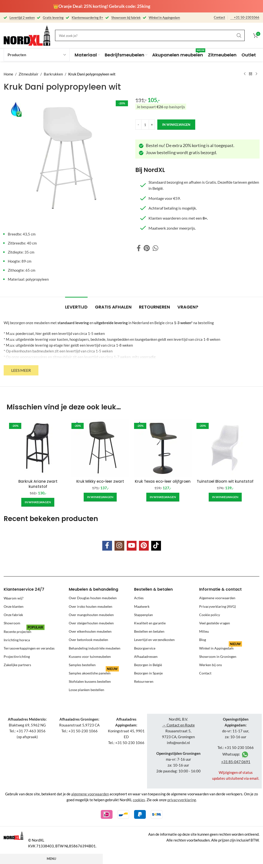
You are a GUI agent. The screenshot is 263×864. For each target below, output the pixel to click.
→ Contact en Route (178, 725)
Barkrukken (53, 74)
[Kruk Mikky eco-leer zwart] (100, 448)
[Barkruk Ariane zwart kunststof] (38, 448)
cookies (139, 800)
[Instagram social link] (119, 546)
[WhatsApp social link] (155, 248)
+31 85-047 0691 (235, 761)
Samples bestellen (82, 665)
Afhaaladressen (146, 656)
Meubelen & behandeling (93, 589)
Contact (219, 17)
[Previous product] (245, 74)
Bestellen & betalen (153, 589)
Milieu (204, 631)
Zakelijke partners (17, 665)
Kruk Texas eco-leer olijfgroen (163, 481)
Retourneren (143, 681)
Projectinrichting (17, 656)
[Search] (150, 35)
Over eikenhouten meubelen (90, 631)
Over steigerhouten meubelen (91, 623)
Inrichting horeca (17, 640)
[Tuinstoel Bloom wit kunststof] (225, 448)
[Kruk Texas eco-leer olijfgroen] (163, 448)
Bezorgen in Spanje (148, 673)
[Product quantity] (145, 124)
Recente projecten (24, 630)
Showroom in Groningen (217, 656)
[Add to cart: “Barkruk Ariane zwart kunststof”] (37, 502)
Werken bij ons (210, 665)
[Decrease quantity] (138, 124)
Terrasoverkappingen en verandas (29, 648)
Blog (202, 640)
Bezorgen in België (148, 665)
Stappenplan (143, 615)
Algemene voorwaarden (217, 598)
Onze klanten (13, 606)
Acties (139, 598)
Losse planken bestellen (86, 690)
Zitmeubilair (28, 74)
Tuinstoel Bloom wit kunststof (225, 481)
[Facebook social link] (138, 248)
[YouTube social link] (132, 546)
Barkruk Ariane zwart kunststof (37, 484)
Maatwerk (141, 606)
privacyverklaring (181, 800)
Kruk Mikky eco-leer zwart (100, 481)
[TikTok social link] (156, 546)
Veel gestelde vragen (214, 623)
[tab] (76, 304)
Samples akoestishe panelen (94, 672)
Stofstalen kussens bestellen (90, 681)
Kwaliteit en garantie (150, 623)
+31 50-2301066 (246, 17)
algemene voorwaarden (90, 794)
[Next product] (256, 74)
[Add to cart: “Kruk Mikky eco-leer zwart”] (100, 497)
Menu (51, 859)
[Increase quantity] (152, 124)
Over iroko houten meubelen (90, 606)
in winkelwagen (176, 124)
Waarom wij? (13, 598)
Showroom (12, 623)
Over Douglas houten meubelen (93, 598)
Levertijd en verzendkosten (154, 640)
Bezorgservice (144, 648)
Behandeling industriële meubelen (94, 648)
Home (8, 74)
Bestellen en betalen (149, 631)
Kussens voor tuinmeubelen (90, 656)
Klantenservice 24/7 (24, 589)
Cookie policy (209, 615)
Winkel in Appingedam (220, 647)
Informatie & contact (220, 589)
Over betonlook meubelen (88, 640)
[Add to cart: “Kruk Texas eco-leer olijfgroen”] (162, 497)
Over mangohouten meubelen (91, 615)
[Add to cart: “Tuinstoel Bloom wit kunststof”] (225, 497)
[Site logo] (27, 35)
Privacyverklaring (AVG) (217, 606)
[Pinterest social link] (146, 248)
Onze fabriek (13, 615)
